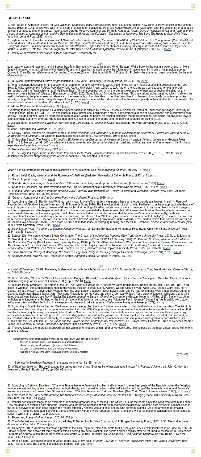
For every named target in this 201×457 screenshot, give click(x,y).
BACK (48, 37)
